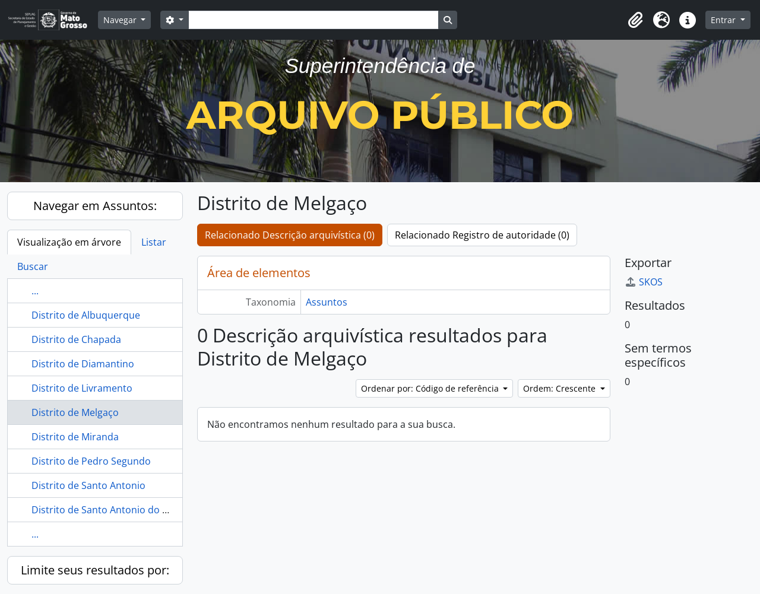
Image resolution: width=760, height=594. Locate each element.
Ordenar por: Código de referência (431, 388)
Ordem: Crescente (560, 388)
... (35, 290)
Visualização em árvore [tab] (69, 242)
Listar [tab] (153, 242)
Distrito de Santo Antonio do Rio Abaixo (120, 509)
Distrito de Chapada (76, 339)
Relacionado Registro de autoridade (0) (482, 235)
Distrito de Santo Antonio (88, 485)
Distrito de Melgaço (75, 412)
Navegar (121, 20)
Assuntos (326, 302)
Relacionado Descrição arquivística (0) (290, 235)
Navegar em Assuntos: (95, 206)
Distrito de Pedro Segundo (91, 461)
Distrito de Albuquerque (85, 315)
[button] (635, 20)
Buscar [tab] (32, 266)
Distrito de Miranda (75, 436)
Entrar (724, 20)
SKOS (644, 281)
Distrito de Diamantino (82, 363)
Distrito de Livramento (81, 388)
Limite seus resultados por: (95, 570)
